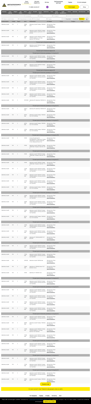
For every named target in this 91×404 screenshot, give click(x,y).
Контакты (54, 395)
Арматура (4, 11)
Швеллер (75, 11)
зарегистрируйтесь (51, 26)
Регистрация (71, 7)
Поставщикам (33, 395)
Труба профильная (63, 12)
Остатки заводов (81, 2)
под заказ (67, 19)
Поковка (35, 11)
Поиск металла (26, 2)
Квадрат (15, 11)
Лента (25, 11)
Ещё (88, 11)
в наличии (74, 19)
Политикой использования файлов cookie (40, 399)
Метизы (47, 2)
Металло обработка (37, 2)
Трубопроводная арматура (58, 2)
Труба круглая (56, 12)
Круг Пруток (20, 12)
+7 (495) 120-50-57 (34, 7)
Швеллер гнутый (5, 24)
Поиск (81, 19)
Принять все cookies (49, 401)
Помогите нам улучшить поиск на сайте (52, 389)
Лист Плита (29, 12)
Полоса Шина (40, 12)
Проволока (46, 11)
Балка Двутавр (10, 12)
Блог (60, 395)
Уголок (69, 11)
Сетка (51, 11)
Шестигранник (82, 11)
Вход (84, 7)
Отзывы (47, 395)
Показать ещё (45, 384)
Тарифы (70, 2)
